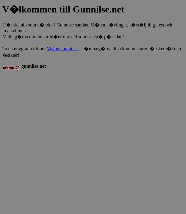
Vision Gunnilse (63, 48)
